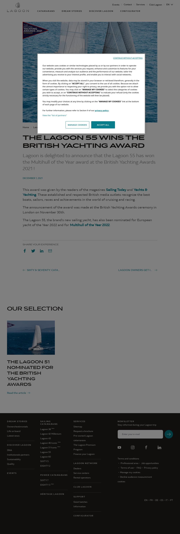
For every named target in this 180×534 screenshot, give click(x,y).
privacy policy (102, 110)
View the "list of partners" (55, 115)
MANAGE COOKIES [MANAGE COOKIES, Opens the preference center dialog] (77, 125)
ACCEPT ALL (103, 125)
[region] (91, 93)
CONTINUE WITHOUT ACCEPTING (128, 58)
